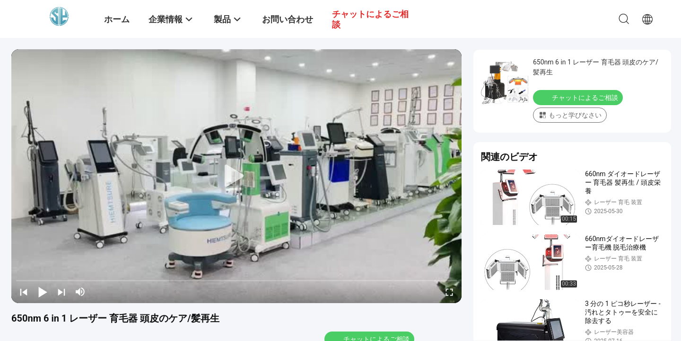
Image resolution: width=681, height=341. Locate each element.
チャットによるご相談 (579, 97)
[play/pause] (42, 292)
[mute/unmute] (80, 292)
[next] (61, 292)
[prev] (23, 292)
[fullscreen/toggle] (449, 292)
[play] (236, 176)
